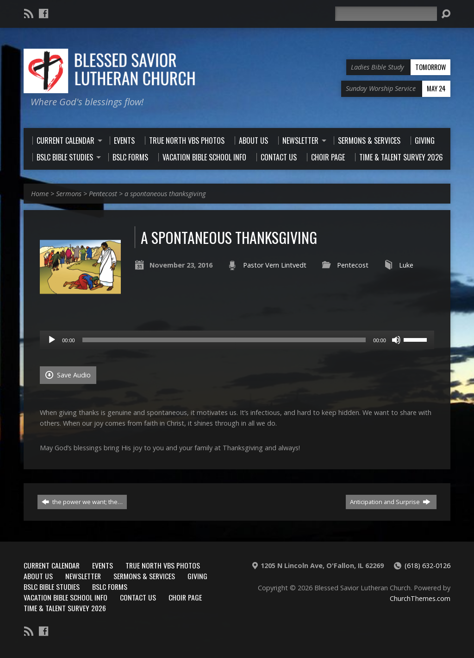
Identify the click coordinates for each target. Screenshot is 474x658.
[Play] (51, 340)
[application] (237, 340)
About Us (38, 575)
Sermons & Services (144, 575)
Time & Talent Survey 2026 (65, 607)
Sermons (68, 193)
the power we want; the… (82, 502)
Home (40, 193)
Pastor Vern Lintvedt (274, 265)
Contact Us (138, 597)
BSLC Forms (109, 586)
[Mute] (396, 340)
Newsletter (83, 575)
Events (102, 565)
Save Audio (68, 375)
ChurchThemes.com (420, 598)
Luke (406, 265)
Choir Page (185, 597)
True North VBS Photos (162, 565)
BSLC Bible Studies (52, 586)
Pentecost (103, 193)
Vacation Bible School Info (65, 597)
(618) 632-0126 (427, 565)
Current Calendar (52, 565)
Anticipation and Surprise (390, 502)
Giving (197, 575)
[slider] (224, 340)
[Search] (386, 13)
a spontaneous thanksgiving (165, 193)
